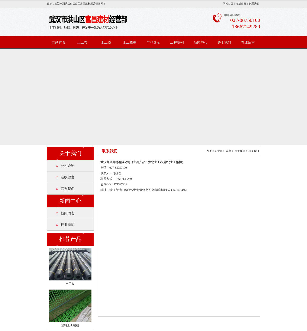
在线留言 (241, 3)
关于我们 (224, 42)
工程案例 (177, 42)
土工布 (82, 42)
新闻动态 (67, 213)
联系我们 (254, 3)
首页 (228, 150)
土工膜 (106, 42)
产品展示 (153, 42)
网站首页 (228, 3)
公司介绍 (67, 165)
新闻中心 (200, 42)
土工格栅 (129, 42)
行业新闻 (67, 224)
